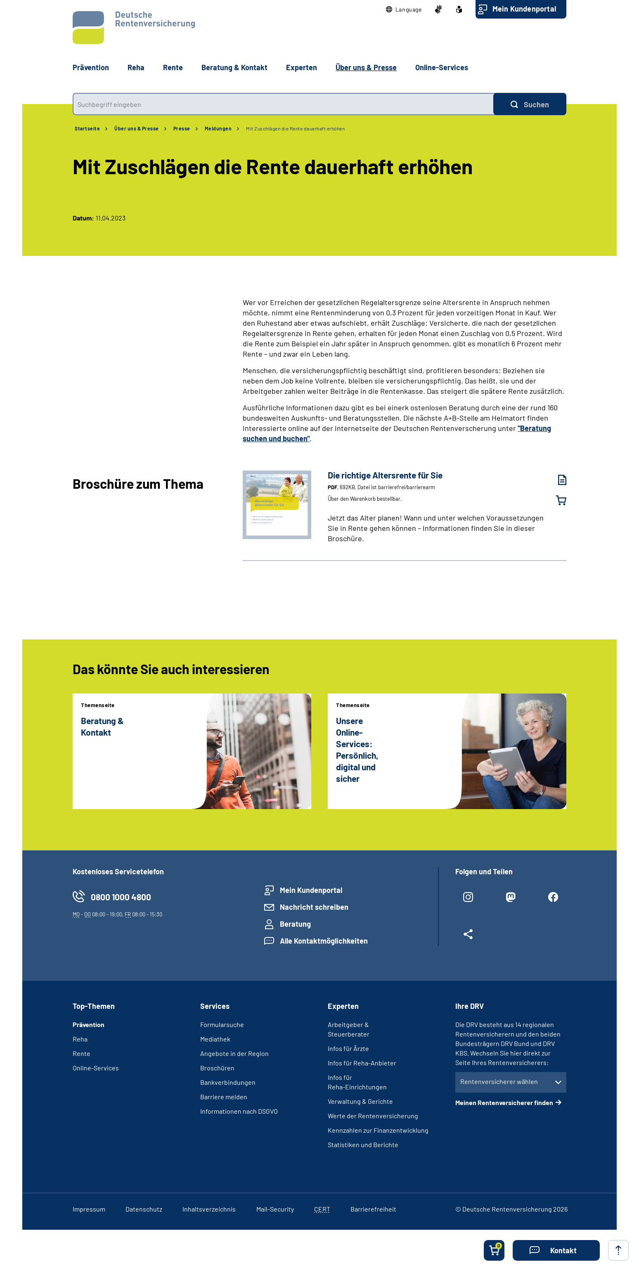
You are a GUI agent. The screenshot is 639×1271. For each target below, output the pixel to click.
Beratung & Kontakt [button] (234, 67)
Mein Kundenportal (524, 8)
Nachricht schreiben (314, 906)
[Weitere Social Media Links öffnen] (468, 937)
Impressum (89, 1209)
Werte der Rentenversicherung (373, 1116)
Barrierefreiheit (373, 1209)
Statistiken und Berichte (363, 1144)
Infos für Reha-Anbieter (362, 1063)
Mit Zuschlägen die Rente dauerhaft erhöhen (295, 128)
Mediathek (215, 1039)
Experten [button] (301, 67)
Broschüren (217, 1068)
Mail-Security (275, 1209)
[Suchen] (529, 104)
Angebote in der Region (234, 1053)
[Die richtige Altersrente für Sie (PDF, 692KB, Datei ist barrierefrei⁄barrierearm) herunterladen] (556, 480)
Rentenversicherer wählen (499, 1081)
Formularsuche (222, 1024)
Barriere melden (223, 1097)
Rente (81, 1053)
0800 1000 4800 (121, 897)
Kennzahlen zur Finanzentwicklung (378, 1130)
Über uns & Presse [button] (366, 67)
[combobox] (283, 104)
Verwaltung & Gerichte (360, 1101)
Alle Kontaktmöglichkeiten (324, 940)
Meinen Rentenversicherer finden (504, 1102)
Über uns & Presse (136, 128)
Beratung (295, 923)
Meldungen (218, 128)
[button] (404, 9)
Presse (181, 128)
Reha (80, 1039)
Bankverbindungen (228, 1082)
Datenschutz (143, 1209)
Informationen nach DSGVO (239, 1111)
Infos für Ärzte (348, 1048)
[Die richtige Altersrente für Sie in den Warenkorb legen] (556, 500)
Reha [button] (136, 67)
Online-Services (441, 67)
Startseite (87, 128)
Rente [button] (173, 67)
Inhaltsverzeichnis (209, 1209)
